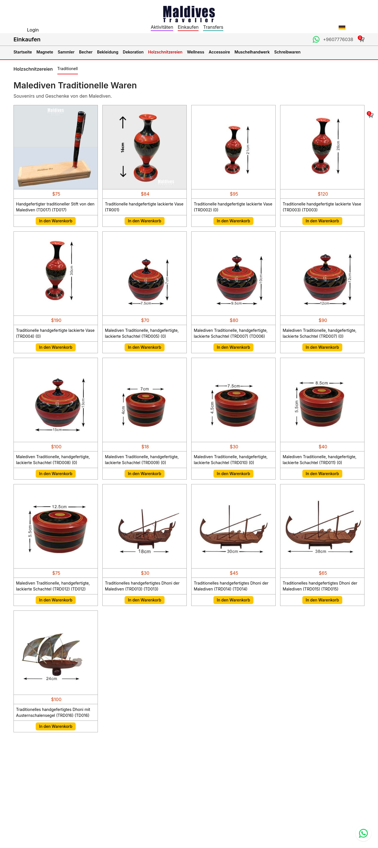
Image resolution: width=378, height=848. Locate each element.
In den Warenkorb (55, 220)
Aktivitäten (162, 27)
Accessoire (219, 52)
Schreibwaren (287, 52)
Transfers (213, 27)
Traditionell (67, 68)
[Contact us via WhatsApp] (363, 833)
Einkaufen (188, 27)
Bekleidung (107, 52)
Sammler (66, 52)
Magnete (45, 52)
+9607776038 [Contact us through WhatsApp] (338, 39)
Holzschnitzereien (165, 52)
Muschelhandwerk (252, 52)
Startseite (23, 52)
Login (33, 30)
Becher (86, 52)
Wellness (195, 52)
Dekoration (133, 52)
